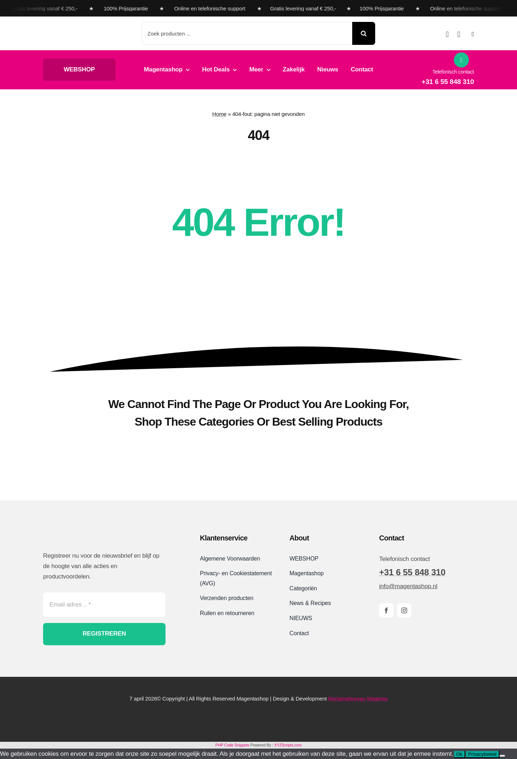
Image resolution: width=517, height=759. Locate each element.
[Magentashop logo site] (80, 532)
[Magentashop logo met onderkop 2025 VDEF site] (84, 26)
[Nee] (502, 756)
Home (219, 114)
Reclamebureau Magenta (357, 698)
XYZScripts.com (288, 745)
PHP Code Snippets (232, 745)
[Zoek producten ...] (247, 33)
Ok (459, 754)
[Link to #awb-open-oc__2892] (473, 34)
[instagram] (404, 610)
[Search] (363, 33)
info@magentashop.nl (408, 586)
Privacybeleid (482, 754)
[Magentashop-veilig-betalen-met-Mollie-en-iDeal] (258, 717)
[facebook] (386, 610)
